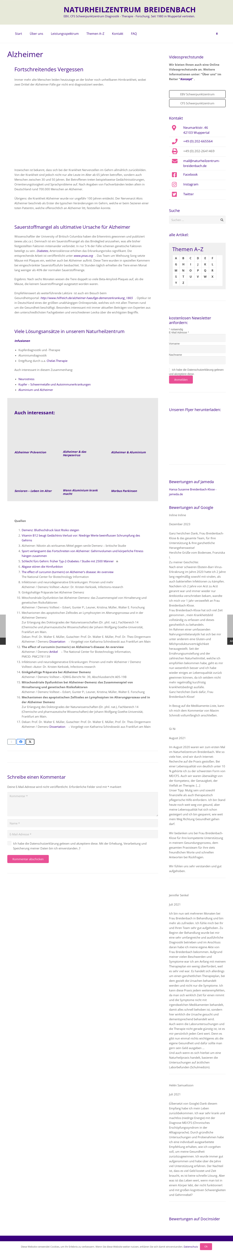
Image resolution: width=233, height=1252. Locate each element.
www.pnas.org (83, 256)
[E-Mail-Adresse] (82, 834)
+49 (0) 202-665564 (198, 141)
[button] (217, 34)
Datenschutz (191, 1246)
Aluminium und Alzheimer (35, 390)
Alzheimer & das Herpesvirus (74, 453)
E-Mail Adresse (179, 332)
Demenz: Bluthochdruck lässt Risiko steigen (50, 530)
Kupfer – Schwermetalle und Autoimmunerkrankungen (54, 384)
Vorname (174, 343)
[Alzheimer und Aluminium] (131, 435)
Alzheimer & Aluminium (128, 452)
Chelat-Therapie (57, 361)
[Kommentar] (82, 804)
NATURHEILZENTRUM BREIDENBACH (130, 9)
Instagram (190, 184)
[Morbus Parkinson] (131, 474)
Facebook (190, 174)
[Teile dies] (21, 742)
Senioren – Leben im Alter (33, 491)
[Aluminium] (83, 474)
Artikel (53, 652)
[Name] (82, 823)
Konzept (186, 79)
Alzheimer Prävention (30, 452)
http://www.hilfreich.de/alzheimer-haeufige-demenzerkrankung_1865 (86, 298)
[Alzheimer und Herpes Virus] (83, 435)
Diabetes (42, 251)
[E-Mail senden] (11, 742)
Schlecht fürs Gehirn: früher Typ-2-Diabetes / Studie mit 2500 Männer (68, 561)
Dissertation (57, 641)
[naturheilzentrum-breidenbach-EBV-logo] (46, 12)
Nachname (175, 354)
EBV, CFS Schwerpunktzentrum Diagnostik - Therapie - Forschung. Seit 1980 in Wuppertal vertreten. (129, 16)
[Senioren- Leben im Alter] (34, 474)
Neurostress (26, 379)
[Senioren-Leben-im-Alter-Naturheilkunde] (34, 435)
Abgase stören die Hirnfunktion (42, 566)
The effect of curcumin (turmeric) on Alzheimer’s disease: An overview (68, 572)
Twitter (188, 194)
